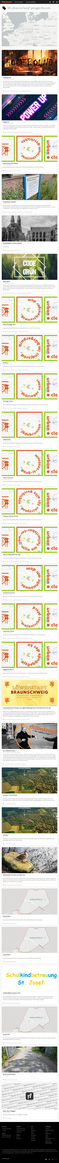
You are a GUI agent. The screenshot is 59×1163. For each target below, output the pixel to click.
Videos (32, 1132)
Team (46, 1135)
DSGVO (47, 1137)
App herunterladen (6, 1136)
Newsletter (33, 1140)
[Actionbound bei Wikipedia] (56, 1159)
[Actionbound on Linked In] (49, 1159)
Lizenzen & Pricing (21, 1128)
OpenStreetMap (49, 45)
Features (47, 1128)
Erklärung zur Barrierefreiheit (48, 1142)
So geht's (4, 1130)
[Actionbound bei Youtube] (46, 1159)
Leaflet (43, 45)
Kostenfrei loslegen (6, 1128)
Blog (46, 1132)
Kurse (18, 1137)
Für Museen (19, 1131)
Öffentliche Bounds (6, 1135)
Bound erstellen (31, 2)
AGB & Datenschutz (49, 1138)
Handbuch (33, 1130)
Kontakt (33, 1138)
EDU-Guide (33, 1135)
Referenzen (48, 1133)
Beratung (19, 1138)
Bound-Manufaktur (21, 1130)
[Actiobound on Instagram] (52, 1159)
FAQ (32, 1128)
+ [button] (3, 14)
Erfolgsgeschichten (49, 1130)
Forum (32, 1133)
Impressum (48, 1140)
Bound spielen (19, 2)
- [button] (3, 16)
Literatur (33, 1137)
